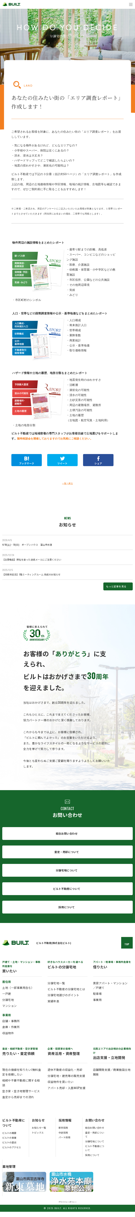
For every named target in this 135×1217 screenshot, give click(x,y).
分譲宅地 (8, 1005)
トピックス (38, 1138)
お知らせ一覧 (39, 1133)
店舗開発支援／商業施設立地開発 (112, 1077)
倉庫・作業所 (11, 1032)
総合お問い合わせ (66, 836)
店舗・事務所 (11, 1026)
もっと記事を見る (113, 589)
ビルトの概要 (9, 1138)
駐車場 (97, 999)
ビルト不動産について (66, 893)
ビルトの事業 (9, 1143)
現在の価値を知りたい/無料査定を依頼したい (21, 1077)
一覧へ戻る (67, 483)
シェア (97, 464)
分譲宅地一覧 (56, 988)
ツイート (61, 464)
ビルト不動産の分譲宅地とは (66, 994)
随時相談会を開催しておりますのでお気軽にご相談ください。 (57, 438)
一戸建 (6, 999)
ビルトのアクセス (12, 1152)
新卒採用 (64, 1133)
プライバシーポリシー (68, 1207)
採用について (66, 912)
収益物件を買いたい (61, 1087)
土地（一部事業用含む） (18, 993)
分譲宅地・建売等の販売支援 (66, 1081)
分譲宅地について (66, 874)
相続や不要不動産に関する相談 (21, 1088)
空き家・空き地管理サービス (21, 1096)
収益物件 (8, 1038)
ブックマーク (26, 464)
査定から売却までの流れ (18, 1102)
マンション (9, 1011)
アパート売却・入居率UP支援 (66, 1093)
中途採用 (64, 1138)
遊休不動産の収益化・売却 (65, 1075)
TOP (127, 950)
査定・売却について (67, 855)
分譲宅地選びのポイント (63, 1000)
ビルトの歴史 (9, 1148)
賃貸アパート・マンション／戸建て (110, 990)
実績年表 (53, 1006)
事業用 (97, 1005)
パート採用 (65, 1142)
